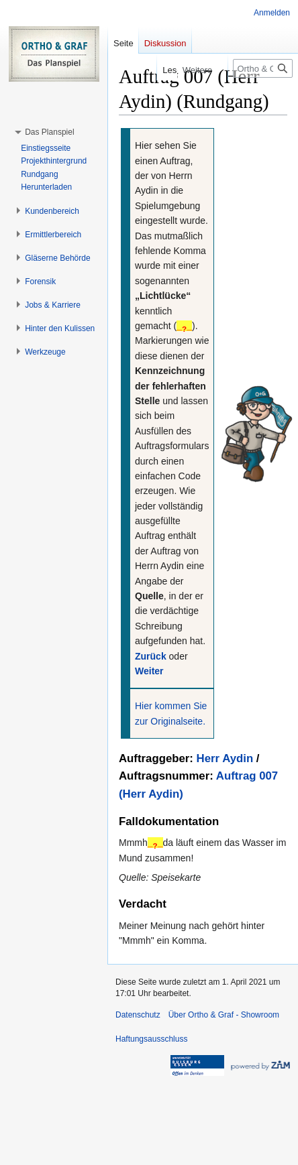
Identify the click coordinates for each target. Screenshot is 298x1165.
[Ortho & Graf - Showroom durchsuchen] (263, 68)
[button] (49, 132)
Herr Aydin (225, 758)
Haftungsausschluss (151, 1039)
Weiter (149, 671)
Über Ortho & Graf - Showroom (223, 1015)
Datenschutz (137, 1015)
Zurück (150, 656)
